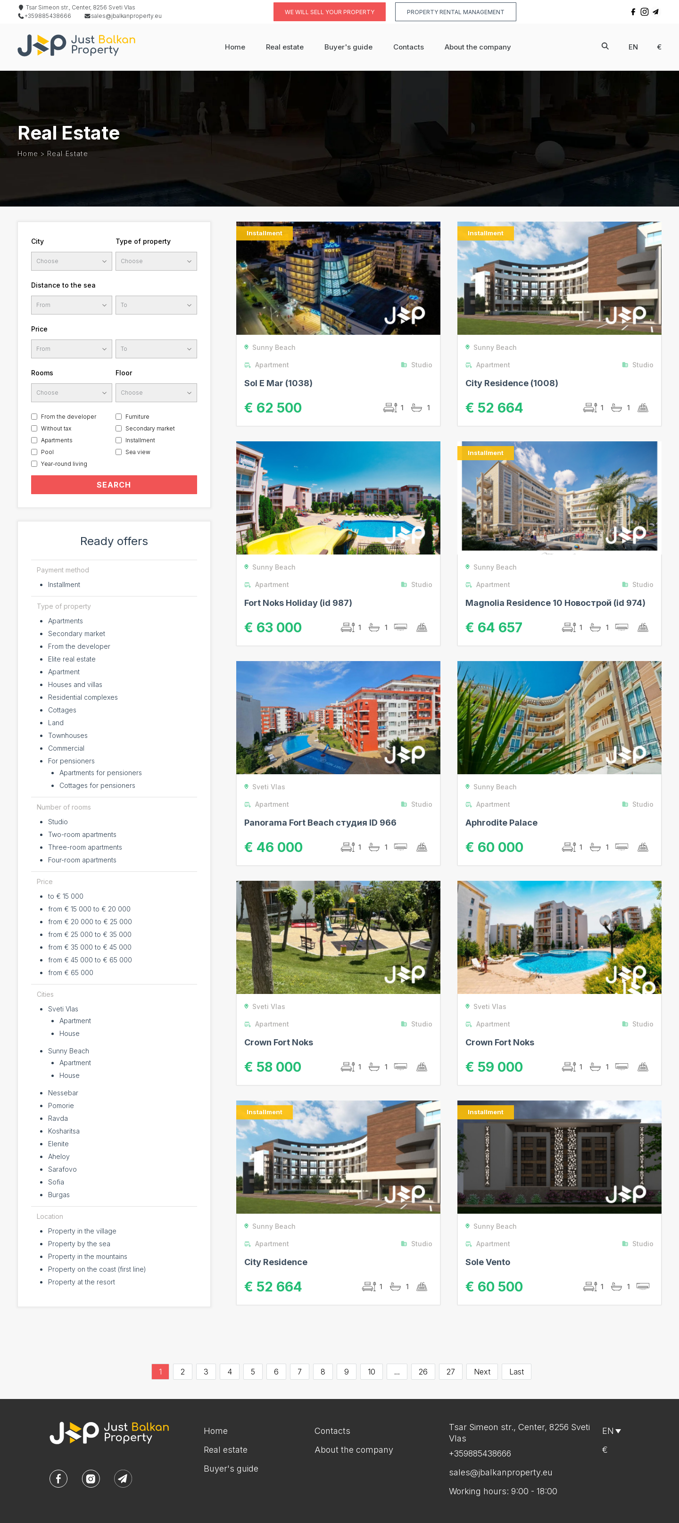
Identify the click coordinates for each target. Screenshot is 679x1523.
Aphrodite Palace (501, 823)
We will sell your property (329, 12)
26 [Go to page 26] (423, 1371)
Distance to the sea (63, 285)
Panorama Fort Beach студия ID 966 (320, 823)
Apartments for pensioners (100, 773)
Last (516, 1371)
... (397, 1371)
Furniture (137, 416)
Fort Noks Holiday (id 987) (298, 603)
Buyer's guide (348, 46)
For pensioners (71, 761)
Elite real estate (72, 659)
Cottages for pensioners (97, 785)
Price (39, 329)
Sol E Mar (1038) (278, 383)
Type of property (143, 241)
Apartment (64, 672)
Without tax (56, 428)
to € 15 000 (65, 896)
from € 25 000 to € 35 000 (90, 934)
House (69, 1033)
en (633, 46)
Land (56, 723)
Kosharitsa (64, 1131)
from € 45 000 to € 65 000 (90, 960)
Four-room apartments (82, 860)
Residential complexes (83, 697)
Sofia (56, 1182)
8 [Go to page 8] (323, 1371)
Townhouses (68, 735)
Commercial (66, 748)
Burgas (59, 1195)
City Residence (275, 1262)
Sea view (137, 451)
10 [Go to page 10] (371, 1371)
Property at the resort (81, 1282)
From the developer (68, 416)
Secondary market (150, 428)
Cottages (62, 710)
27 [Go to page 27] (451, 1371)
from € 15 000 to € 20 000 (89, 909)
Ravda (58, 1118)
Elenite (58, 1144)
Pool (47, 451)
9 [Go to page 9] (346, 1371)
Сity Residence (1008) (511, 383)
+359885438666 (44, 15)
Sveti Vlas (63, 1009)
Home (235, 46)
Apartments (57, 440)
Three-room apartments (85, 847)
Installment (140, 440)
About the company (478, 46)
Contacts (408, 46)
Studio (58, 822)
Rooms (42, 373)
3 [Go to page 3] (206, 1371)
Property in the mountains (87, 1256)
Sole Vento (487, 1262)
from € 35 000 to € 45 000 (90, 947)
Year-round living (64, 463)
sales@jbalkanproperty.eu (123, 15)
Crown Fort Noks (278, 1042)
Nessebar (63, 1093)
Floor (124, 373)
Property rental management (456, 12)
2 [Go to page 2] (183, 1371)
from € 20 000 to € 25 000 (90, 922)
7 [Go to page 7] (300, 1371)
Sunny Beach (68, 1051)
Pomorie (61, 1105)
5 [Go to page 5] (253, 1371)
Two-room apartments (82, 834)
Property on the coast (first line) (97, 1269)
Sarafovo (62, 1169)
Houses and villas (75, 684)
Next (482, 1371)
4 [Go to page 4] (229, 1371)
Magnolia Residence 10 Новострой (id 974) (555, 603)
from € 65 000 (70, 972)
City (37, 241)
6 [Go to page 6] (276, 1371)
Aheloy (59, 1156)
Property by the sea (79, 1244)
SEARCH (114, 484)
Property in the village (82, 1231)
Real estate (285, 46)
